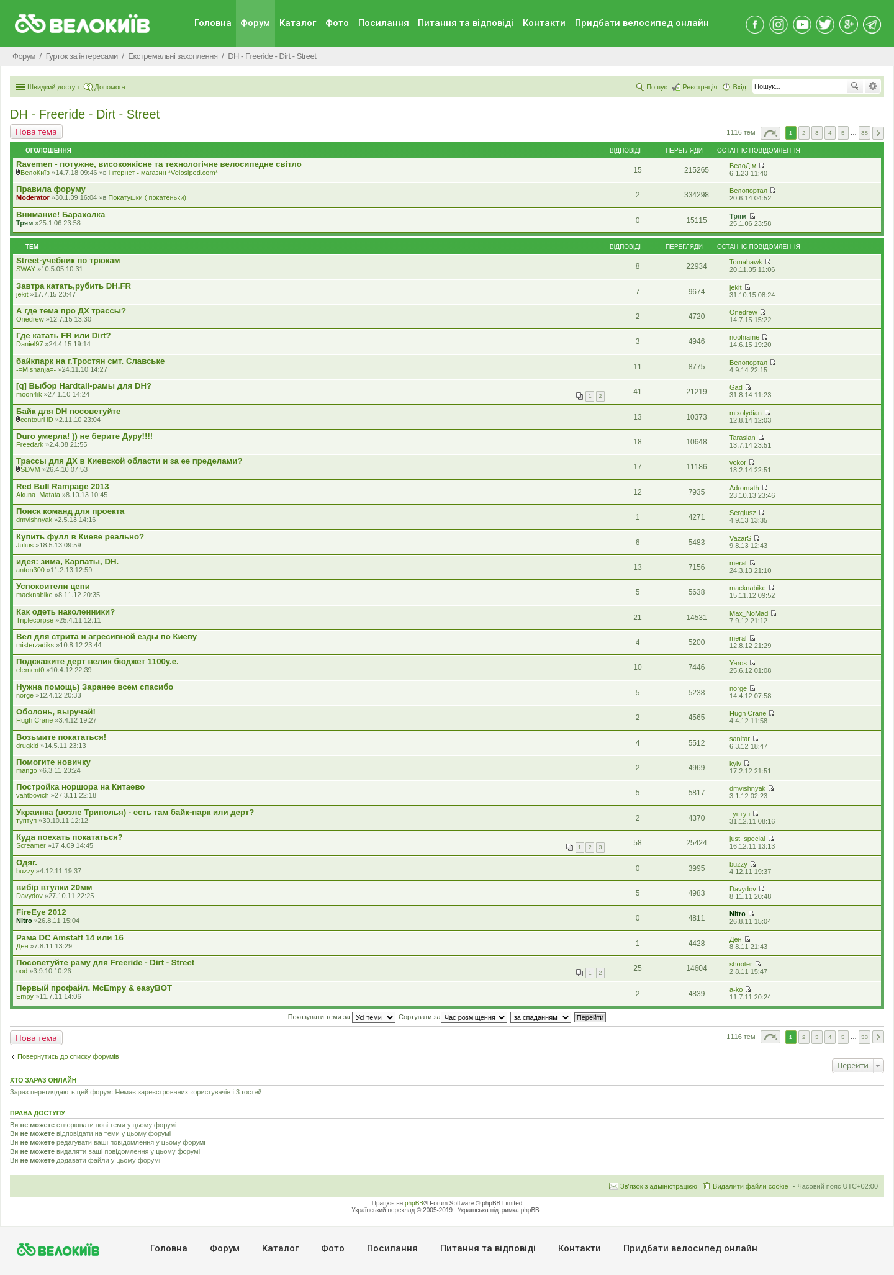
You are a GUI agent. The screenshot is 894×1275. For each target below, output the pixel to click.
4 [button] (830, 132)
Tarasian (742, 437)
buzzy (25, 871)
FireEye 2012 (41, 912)
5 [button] (843, 132)
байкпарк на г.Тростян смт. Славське (90, 361)
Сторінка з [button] (770, 133)
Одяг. (26, 862)
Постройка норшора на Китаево (80, 786)
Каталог (297, 23)
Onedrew (30, 319)
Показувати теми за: (341, 1016)
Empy (25, 996)
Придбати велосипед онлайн (642, 23)
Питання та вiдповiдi (465, 23)
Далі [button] (878, 133)
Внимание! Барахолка (60, 214)
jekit (22, 294)
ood (21, 971)
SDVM (30, 469)
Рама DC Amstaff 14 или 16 (70, 937)
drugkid (27, 745)
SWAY (25, 269)
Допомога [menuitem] (109, 87)
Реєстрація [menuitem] (699, 87)
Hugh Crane (34, 720)
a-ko (736, 989)
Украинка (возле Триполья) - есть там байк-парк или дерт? (135, 812)
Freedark (29, 444)
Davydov (29, 895)
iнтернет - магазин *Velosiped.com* (163, 172)
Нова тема (36, 131)
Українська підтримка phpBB (499, 1210)
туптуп (26, 820)
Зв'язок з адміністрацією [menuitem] (658, 1186)
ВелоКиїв (35, 172)
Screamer (31, 845)
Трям (24, 223)
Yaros (738, 663)
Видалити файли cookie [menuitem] (750, 1186)
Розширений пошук (872, 86)
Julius (25, 545)
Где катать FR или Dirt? (63, 335)
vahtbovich (32, 795)
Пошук (855, 86)
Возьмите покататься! (61, 737)
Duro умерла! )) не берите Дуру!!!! (84, 436)
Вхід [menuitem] (739, 87)
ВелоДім (742, 165)
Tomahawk (745, 262)
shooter (740, 964)
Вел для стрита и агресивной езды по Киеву (106, 636)
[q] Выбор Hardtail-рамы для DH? (83, 385)
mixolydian (745, 413)
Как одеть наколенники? (65, 611)
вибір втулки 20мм (54, 887)
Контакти (544, 23)
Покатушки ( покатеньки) (147, 197)
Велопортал (748, 190)
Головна (213, 23)
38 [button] (864, 132)
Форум (255, 23)
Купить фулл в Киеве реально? (80, 536)
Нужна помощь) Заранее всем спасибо (94, 687)
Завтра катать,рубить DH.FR (73, 286)
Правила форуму (51, 189)
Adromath (744, 488)
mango (26, 770)
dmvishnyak (34, 519)
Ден (22, 946)
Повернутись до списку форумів (68, 1056)
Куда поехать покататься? (69, 837)
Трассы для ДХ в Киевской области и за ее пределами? (129, 461)
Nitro (24, 920)
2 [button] (804, 132)
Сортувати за (453, 1016)
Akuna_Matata (38, 494)
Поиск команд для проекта (70, 511)
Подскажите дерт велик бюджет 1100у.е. (97, 661)
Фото (337, 23)
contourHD (36, 419)
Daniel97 (29, 344)
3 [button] (817, 132)
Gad (736, 387)
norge (25, 695)
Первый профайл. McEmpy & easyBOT (94, 988)
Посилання (383, 23)
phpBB (414, 1203)
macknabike (34, 594)
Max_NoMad (748, 613)
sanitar (739, 738)
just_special (747, 838)
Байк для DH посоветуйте (68, 411)
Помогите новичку (53, 762)
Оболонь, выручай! (56, 711)
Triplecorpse (34, 620)
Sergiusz (742, 512)
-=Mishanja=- (36, 369)
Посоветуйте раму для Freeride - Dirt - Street (105, 962)
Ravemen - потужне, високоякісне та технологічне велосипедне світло (159, 164)
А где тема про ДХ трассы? (71, 310)
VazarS (740, 538)
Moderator (33, 197)
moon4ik (29, 394)
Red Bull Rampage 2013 (62, 486)
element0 (30, 670)
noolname (744, 337)
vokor (737, 462)
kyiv (735, 763)
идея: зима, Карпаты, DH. (67, 561)
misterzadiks (35, 645)
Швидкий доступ (53, 87)
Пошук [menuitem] (656, 87)
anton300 (30, 570)
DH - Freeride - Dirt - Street (85, 114)
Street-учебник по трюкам (68, 260)
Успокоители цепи (53, 586)
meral (738, 563)
